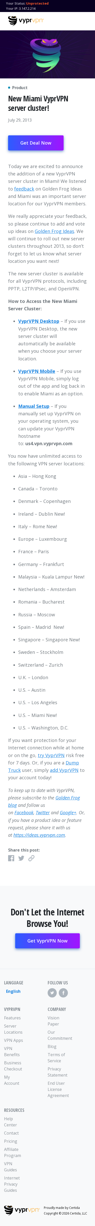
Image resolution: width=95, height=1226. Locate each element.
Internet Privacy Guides (12, 1184)
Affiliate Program (12, 1152)
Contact (11, 1133)
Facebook (23, 812)
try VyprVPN (51, 755)
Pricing (10, 1141)
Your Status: (15, 3)
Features (12, 1018)
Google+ (68, 812)
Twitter (43, 812)
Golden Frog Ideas (54, 231)
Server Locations (13, 1029)
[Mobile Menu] (82, 20)
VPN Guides (10, 1167)
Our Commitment (58, 1035)
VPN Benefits (12, 1051)
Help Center (10, 1122)
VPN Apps (13, 1040)
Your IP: (12, 8)
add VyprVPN (64, 770)
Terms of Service (56, 1058)
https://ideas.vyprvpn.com (39, 835)
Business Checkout (13, 1066)
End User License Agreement (58, 1089)
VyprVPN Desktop (38, 321)
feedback (24, 189)
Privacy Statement (57, 1072)
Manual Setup (33, 406)
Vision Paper (53, 1021)
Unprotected (37, 3)
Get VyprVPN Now (47, 941)
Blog (52, 1046)
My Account (11, 1080)
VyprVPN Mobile (36, 371)
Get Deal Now (35, 143)
